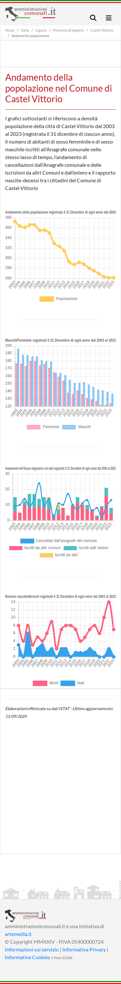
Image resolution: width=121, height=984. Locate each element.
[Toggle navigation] (93, 18)
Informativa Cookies (27, 957)
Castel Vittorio (101, 30)
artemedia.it (18, 934)
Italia (25, 30)
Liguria (40, 30)
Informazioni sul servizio (32, 949)
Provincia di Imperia (68, 30)
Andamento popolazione (30, 36)
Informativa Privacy (84, 949)
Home (10, 30)
